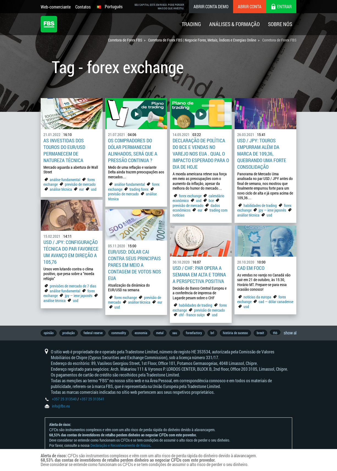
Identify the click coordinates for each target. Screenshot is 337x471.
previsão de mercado (80, 184)
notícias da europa (257, 297)
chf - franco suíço (192, 314)
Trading (191, 24)
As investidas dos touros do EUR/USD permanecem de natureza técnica (64, 150)
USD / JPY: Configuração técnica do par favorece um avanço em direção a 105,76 (70, 252)
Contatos (83, 7)
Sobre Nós (280, 24)
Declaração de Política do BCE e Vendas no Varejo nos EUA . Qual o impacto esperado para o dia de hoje (201, 153)
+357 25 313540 (64, 398)
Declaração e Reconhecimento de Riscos (120, 445)
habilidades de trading (261, 205)
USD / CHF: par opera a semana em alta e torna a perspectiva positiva (199, 274)
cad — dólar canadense (276, 301)
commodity (118, 333)
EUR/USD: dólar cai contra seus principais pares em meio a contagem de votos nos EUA (134, 264)
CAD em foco (251, 268)
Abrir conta (249, 6)
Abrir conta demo (211, 6)
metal (160, 333)
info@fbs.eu (61, 406)
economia (141, 333)
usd (93, 189)
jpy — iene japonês (272, 210)
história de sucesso (235, 333)
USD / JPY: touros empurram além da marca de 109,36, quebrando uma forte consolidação (261, 153)
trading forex (138, 189)
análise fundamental (65, 179)
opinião (49, 333)
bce (211, 200)
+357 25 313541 (92, 398)
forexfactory (194, 333)
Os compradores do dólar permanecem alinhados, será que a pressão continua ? (132, 150)
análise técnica (61, 189)
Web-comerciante (56, 7)
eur (81, 189)
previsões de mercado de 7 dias (73, 286)
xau (174, 333)
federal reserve (93, 333)
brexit (260, 333)
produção (68, 333)
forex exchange (190, 195)
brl (212, 333)
